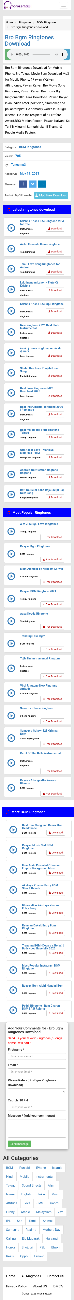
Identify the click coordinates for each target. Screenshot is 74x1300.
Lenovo (39, 1256)
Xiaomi (54, 1203)
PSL (42, 1247)
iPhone (41, 1168)
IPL (8, 1221)
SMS (40, 1203)
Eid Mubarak (30, 1238)
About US (40, 1286)
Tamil (32, 1221)
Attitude (11, 1203)
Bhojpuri (27, 1247)
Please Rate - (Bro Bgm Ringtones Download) (32, 1082)
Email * (13, 1065)
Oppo (24, 1256)
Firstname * (16, 1049)
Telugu (11, 1185)
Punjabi (24, 1168)
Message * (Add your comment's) (31, 1116)
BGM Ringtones (30, 147)
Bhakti (55, 1247)
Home (10, 1276)
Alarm (52, 1185)
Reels (10, 1256)
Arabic (25, 1212)
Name (10, 1194)
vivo (60, 1212)
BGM (9, 1168)
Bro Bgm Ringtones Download (29, 40)
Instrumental (44, 1176)
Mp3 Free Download (51, 195)
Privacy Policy (16, 1286)
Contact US (55, 1276)
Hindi (9, 1176)
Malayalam (44, 1212)
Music (56, 1194)
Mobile (24, 1176)
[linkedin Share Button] (42, 184)
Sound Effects (32, 1185)
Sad (19, 1221)
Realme (31, 1230)
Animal (47, 1221)
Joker (41, 1194)
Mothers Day (51, 1230)
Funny (10, 1212)
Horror (10, 1247)
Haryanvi (52, 1238)
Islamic (57, 1168)
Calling (11, 1238)
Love (26, 1203)
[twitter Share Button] (33, 184)
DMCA (58, 1286)
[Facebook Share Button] (23, 184)
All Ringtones (31, 1276)
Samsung (12, 1230)
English (26, 1194)
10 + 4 (23, 1100)
